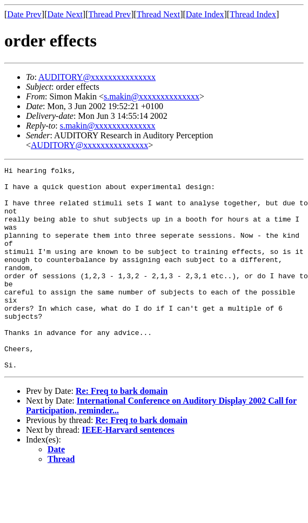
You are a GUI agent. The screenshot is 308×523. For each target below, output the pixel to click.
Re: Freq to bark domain (122, 431)
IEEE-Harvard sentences (128, 470)
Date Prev (24, 14)
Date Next (65, 14)
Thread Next (158, 14)
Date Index (205, 14)
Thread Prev (109, 14)
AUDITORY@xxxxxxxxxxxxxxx (97, 77)
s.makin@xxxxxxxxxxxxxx (151, 96)
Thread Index (253, 14)
